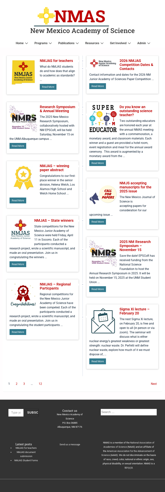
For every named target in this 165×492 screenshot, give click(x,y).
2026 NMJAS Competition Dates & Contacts (136, 64)
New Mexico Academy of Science (82, 30)
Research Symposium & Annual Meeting (57, 109)
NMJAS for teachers (56, 60)
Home (22, 43)
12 (40, 384)
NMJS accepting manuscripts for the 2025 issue (135, 187)
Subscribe (32, 412)
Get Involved (121, 43)
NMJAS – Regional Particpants (55, 286)
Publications (69, 43)
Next (154, 384)
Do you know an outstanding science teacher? (136, 111)
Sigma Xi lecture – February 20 (135, 311)
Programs (43, 43)
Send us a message (70, 444)
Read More (48, 86)
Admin (144, 43)
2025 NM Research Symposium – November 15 (135, 245)
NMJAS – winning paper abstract (54, 168)
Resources (94, 43)
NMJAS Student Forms (26, 460)
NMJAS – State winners (54, 220)
